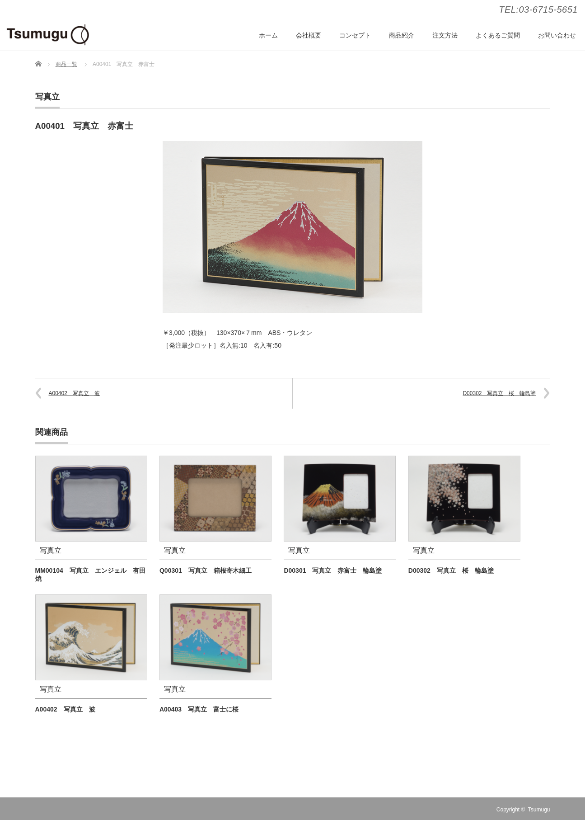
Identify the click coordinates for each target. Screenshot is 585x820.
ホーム (268, 35)
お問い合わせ (557, 35)
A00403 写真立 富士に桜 (199, 709)
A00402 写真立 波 (74, 393)
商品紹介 (401, 35)
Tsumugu (539, 809)
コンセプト (355, 35)
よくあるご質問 (498, 35)
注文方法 (445, 35)
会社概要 (308, 35)
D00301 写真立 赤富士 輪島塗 (333, 570)
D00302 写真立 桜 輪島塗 (499, 393)
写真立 (47, 96)
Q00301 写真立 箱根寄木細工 (205, 570)
